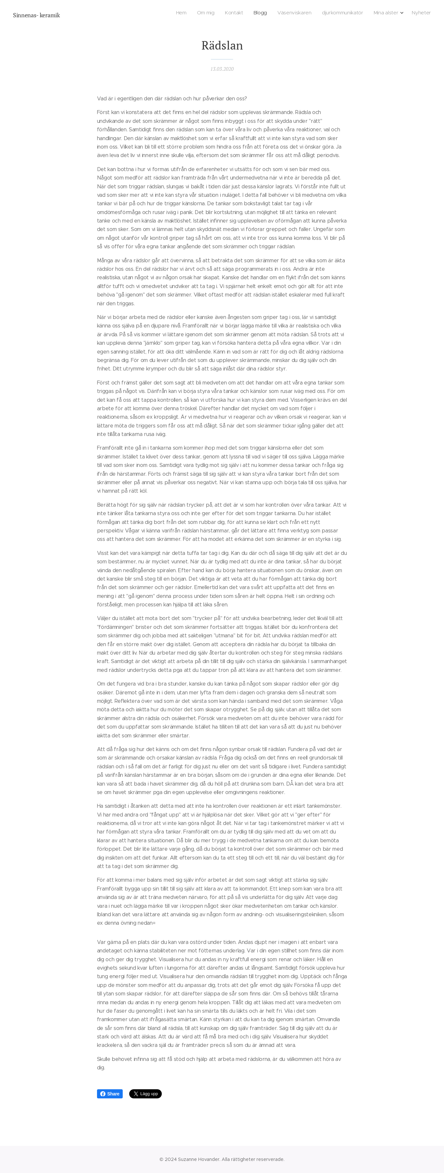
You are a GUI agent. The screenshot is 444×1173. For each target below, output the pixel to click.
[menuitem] (356, 13)
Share (109, 1093)
